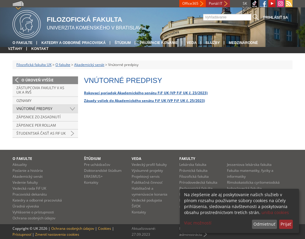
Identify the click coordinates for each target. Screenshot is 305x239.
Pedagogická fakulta (196, 188)
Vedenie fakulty (25, 182)
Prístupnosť (22, 234)
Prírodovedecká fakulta (198, 182)
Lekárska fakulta (192, 164)
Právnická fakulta (193, 170)
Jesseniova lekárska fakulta (249, 164)
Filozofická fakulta (194, 176)
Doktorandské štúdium (103, 170)
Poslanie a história (28, 170)
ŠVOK (136, 206)
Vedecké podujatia (147, 200)
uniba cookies (275, 212)
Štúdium (123, 43)
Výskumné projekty (147, 170)
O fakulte (22, 43)
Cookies (104, 228)
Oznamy (24, 100)
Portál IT (215, 3)
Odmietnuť (264, 224)
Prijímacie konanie (159, 43)
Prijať (286, 224)
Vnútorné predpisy (34, 108)
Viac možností (197, 223)
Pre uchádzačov (97, 164)
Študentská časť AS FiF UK (41, 133)
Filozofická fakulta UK (34, 64)
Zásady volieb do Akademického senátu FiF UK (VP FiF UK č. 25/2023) (144, 100)
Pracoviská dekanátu (30, 194)
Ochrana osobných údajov (34, 218)
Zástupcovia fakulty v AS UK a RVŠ (40, 90)
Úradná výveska (26, 206)
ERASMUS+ (93, 176)
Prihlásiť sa (275, 17)
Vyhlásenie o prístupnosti (33, 212)
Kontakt (40, 49)
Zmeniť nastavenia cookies (57, 234)
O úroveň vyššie (37, 80)
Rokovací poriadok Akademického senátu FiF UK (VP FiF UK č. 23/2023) (146, 92)
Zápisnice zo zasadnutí (38, 117)
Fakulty (187, 158)
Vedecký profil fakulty (149, 164)
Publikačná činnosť (147, 182)
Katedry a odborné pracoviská (73, 43)
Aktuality (20, 164)
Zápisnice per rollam (36, 125)
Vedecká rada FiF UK (29, 188)
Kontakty (91, 182)
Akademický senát (89, 64)
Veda (192, 43)
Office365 (190, 3)
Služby (213, 43)
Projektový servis (146, 176)
